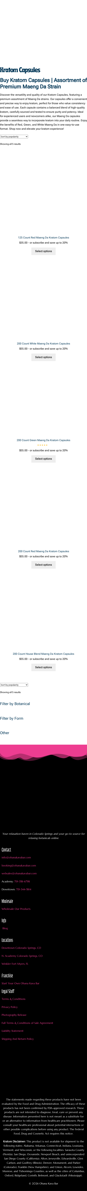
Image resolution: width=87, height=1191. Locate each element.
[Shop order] (14, 136)
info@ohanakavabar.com (17, 857)
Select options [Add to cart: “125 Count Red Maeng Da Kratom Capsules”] (43, 251)
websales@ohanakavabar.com (19, 873)
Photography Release (14, 1014)
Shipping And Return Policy (18, 1038)
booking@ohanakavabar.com (19, 865)
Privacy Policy (10, 1007)
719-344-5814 (23, 889)
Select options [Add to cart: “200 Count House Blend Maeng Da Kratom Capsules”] (43, 667)
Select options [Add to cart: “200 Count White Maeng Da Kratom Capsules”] (43, 357)
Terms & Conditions (13, 999)
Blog (5, 928)
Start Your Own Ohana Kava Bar (20, 983)
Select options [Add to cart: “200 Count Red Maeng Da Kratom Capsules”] (43, 564)
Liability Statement (12, 1030)
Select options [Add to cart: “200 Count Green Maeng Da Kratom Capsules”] (43, 458)
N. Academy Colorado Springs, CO (22, 955)
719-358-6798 (22, 881)
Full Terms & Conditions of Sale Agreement (27, 1023)
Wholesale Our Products (16, 908)
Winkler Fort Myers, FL (15, 963)
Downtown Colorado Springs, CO (21, 947)
